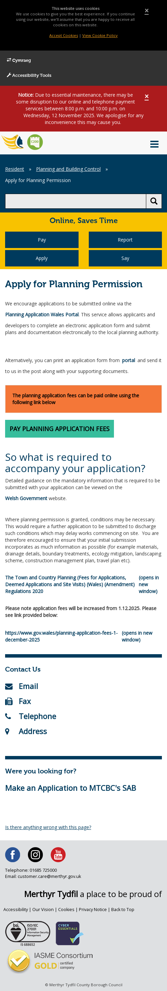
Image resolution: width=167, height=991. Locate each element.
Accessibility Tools (29, 75)
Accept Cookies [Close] (63, 35)
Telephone (30, 716)
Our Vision (43, 909)
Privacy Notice (93, 909)
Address (26, 731)
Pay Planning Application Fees (60, 429)
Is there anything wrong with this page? (48, 827)
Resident (14, 169)
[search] (75, 201)
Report (125, 239)
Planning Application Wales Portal (42, 314)
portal (128, 360)
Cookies (66, 909)
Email (21, 686)
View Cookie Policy (100, 35)
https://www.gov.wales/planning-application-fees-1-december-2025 (61, 636)
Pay (42, 239)
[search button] (154, 201)
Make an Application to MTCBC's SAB (70, 788)
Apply (42, 258)
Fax (18, 701)
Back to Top (122, 909)
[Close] (146, 10)
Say (125, 258)
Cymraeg (19, 60)
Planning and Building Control (68, 169)
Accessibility (15, 909)
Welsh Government (26, 498)
